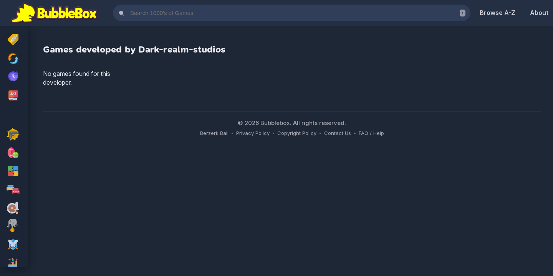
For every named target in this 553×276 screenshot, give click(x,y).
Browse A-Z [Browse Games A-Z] (497, 12)
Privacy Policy (253, 133)
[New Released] (13, 40)
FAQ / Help (371, 133)
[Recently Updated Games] (13, 58)
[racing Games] (13, 190)
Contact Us (337, 133)
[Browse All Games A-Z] (13, 95)
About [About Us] (539, 12)
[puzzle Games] (13, 171)
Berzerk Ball (214, 133)
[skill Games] (13, 226)
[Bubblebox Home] (54, 13)
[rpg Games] (13, 245)
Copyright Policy (296, 133)
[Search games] (291, 13)
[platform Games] (13, 263)
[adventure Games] (13, 208)
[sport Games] (13, 153)
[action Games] (13, 134)
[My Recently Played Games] (13, 77)
